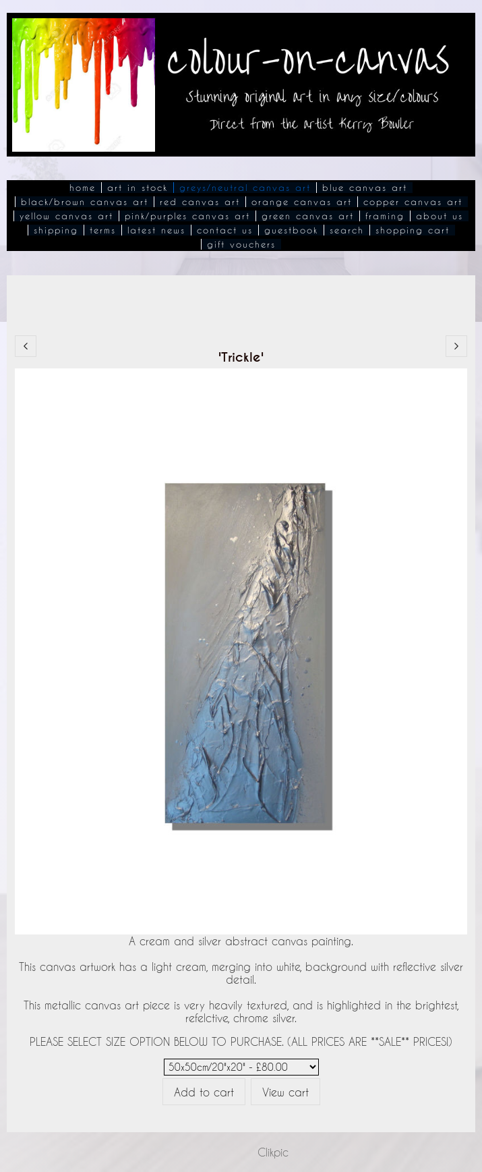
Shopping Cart (412, 230)
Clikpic (273, 1152)
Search (347, 230)
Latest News (156, 230)
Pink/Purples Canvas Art (187, 216)
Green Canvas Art (308, 216)
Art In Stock (137, 187)
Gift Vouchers (241, 244)
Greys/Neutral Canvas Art (245, 187)
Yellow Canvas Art (66, 216)
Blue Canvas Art (364, 187)
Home (82, 187)
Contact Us (225, 230)
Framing (384, 216)
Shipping (56, 230)
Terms (103, 230)
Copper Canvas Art (412, 201)
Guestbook (291, 230)
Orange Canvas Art (301, 201)
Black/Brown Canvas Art (84, 201)
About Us (439, 216)
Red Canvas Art (200, 201)
